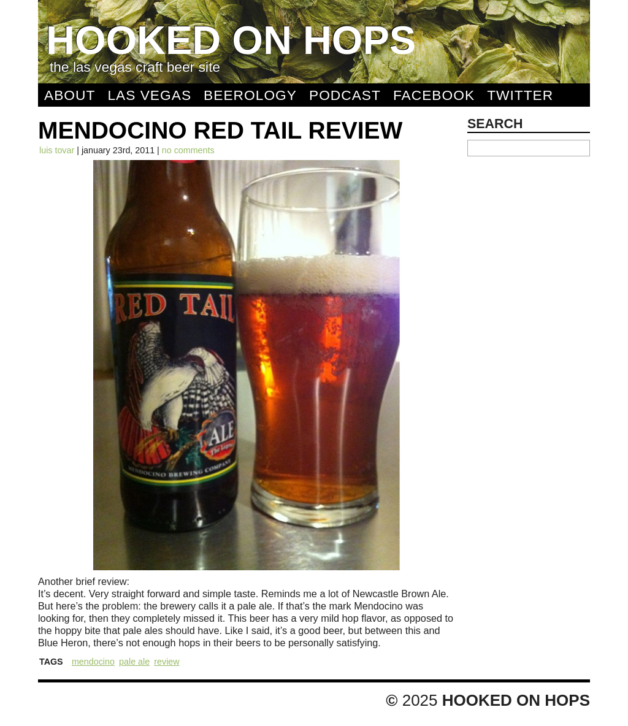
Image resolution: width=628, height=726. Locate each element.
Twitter (520, 95)
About (69, 95)
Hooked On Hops (231, 40)
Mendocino (93, 662)
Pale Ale (134, 662)
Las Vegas (149, 95)
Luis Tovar (56, 150)
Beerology (250, 95)
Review (166, 662)
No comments (188, 150)
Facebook (434, 95)
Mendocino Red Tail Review (220, 130)
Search (495, 124)
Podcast (345, 95)
